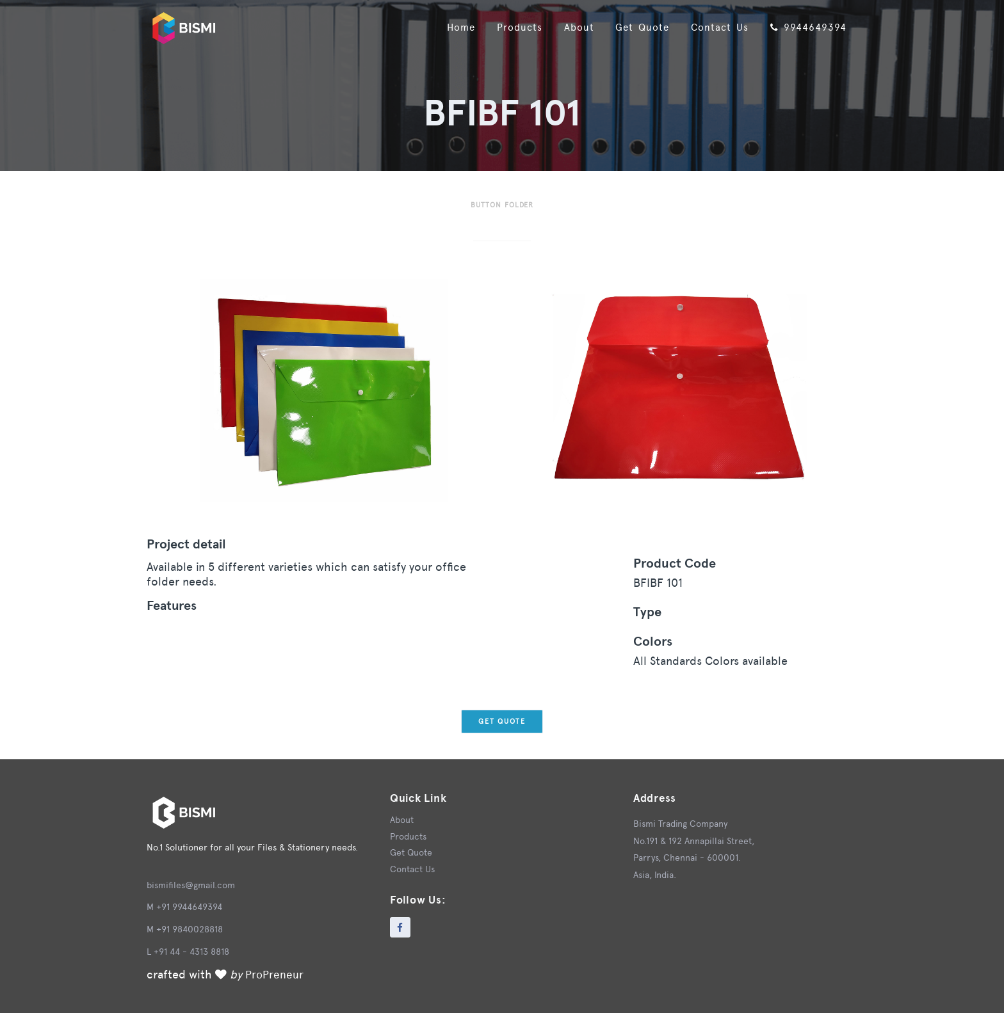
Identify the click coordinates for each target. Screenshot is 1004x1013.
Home (443, 25)
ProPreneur (275, 974)
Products (505, 25)
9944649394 (806, 25)
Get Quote (633, 25)
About (567, 25)
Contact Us (713, 25)
